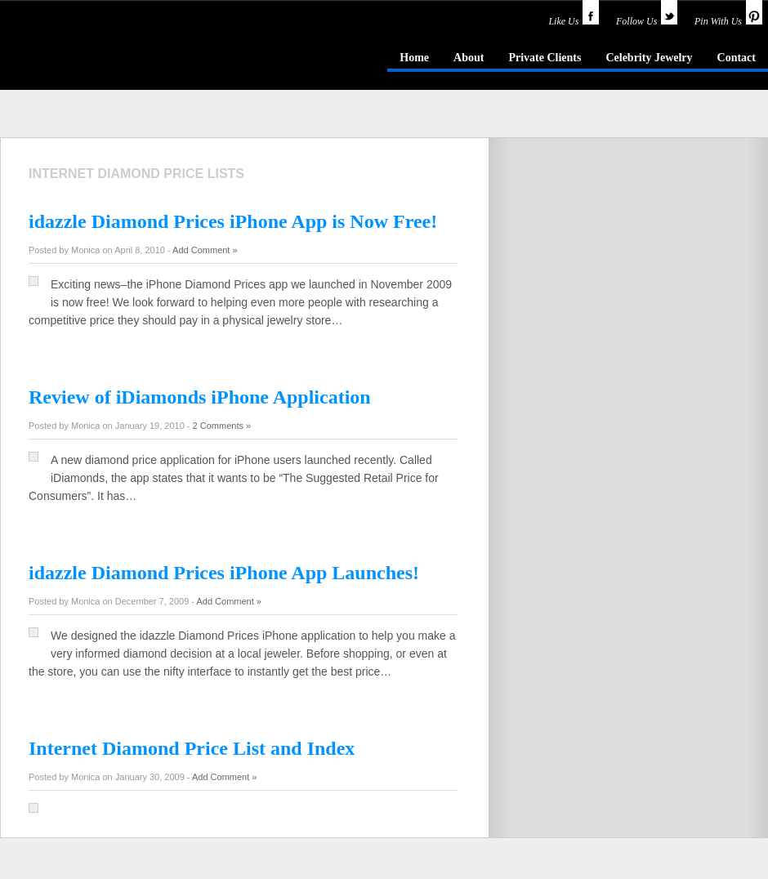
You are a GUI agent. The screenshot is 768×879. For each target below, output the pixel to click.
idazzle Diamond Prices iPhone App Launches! (224, 572)
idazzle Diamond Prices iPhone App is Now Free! (233, 221)
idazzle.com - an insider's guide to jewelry (117, 56)
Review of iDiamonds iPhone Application (200, 397)
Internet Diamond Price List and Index (192, 748)
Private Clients (544, 57)
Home (414, 57)
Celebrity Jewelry (648, 57)
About (468, 57)
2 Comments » (222, 426)
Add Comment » (204, 250)
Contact (736, 57)
